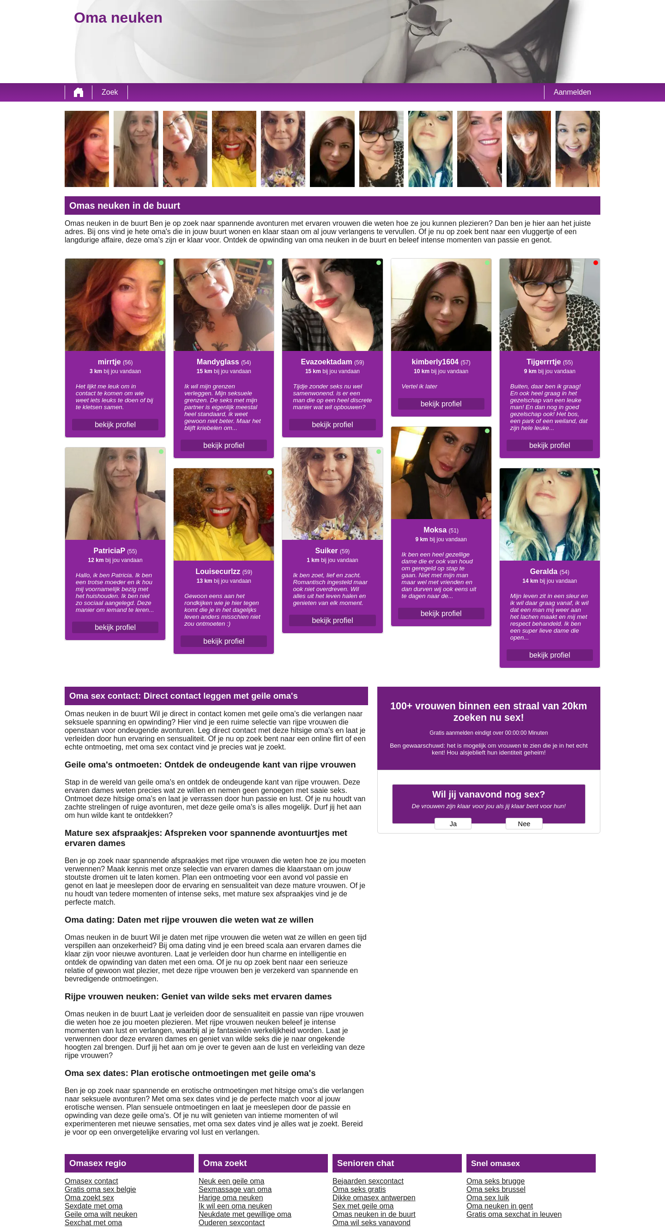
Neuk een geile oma (231, 1181)
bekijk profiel (115, 425)
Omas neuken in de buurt (374, 1214)
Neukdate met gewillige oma (245, 1214)
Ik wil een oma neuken (235, 1206)
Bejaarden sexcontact (368, 1181)
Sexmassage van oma (235, 1189)
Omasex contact (91, 1181)
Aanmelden (572, 92)
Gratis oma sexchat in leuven (514, 1214)
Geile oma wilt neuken (101, 1214)
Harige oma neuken (231, 1198)
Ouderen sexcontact (232, 1223)
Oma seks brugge (495, 1181)
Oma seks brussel (496, 1189)
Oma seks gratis (359, 1189)
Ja (453, 824)
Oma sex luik (487, 1198)
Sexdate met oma (93, 1206)
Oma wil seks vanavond (371, 1223)
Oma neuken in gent (499, 1206)
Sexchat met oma (93, 1223)
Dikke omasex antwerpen (374, 1198)
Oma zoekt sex (89, 1198)
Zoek (110, 92)
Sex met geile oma (363, 1206)
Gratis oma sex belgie (100, 1189)
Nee (524, 824)
